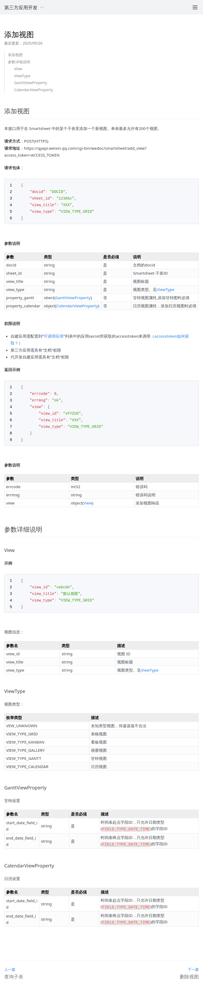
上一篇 (9, 960)
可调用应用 (53, 334)
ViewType (22, 75)
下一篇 (193, 960)
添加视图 (15, 54)
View (18, 68)
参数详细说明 (19, 61)
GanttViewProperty (30, 82)
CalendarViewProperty (33, 89)
